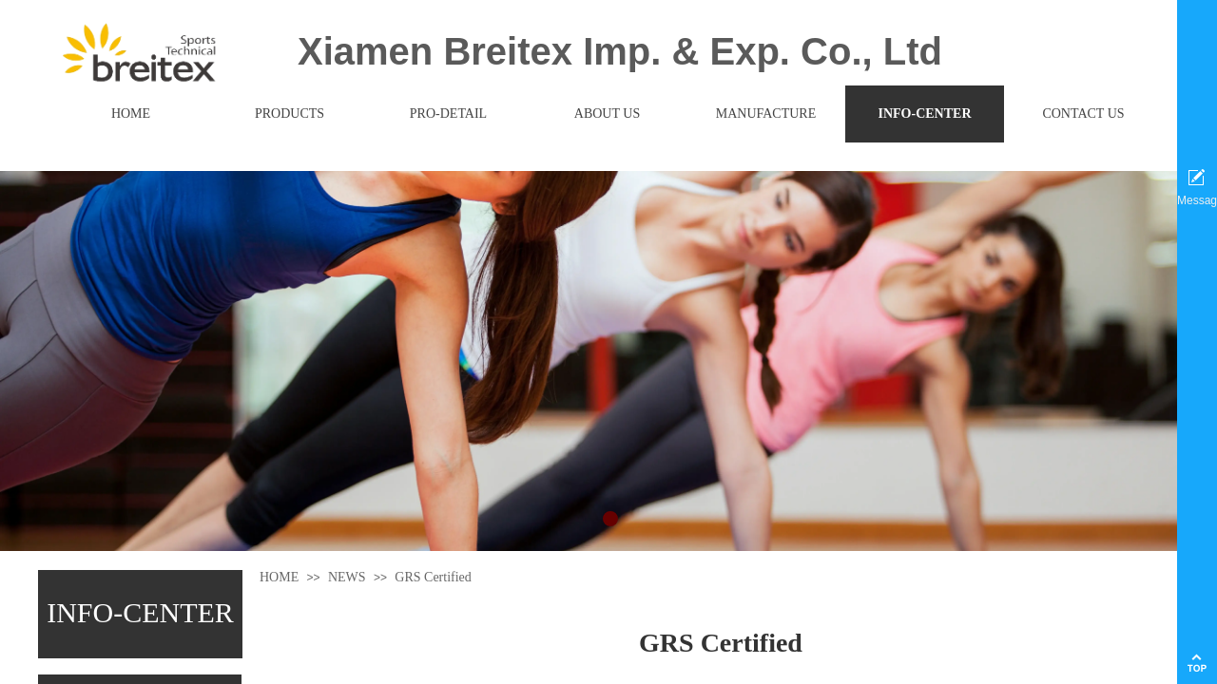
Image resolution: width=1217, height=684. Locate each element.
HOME (279, 577)
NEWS (347, 577)
